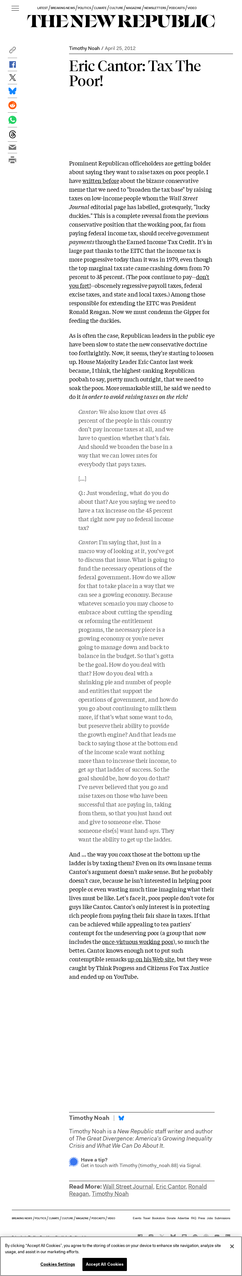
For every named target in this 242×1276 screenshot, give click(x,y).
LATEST (42, 8)
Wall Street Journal (128, 1186)
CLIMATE (100, 8)
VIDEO (192, 8)
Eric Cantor (170, 1186)
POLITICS (84, 8)
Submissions (222, 1218)
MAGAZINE (134, 8)
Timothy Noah (84, 48)
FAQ (193, 1218)
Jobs (210, 1218)
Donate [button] (171, 1218)
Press (201, 1218)
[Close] (232, 1246)
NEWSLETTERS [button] (155, 8)
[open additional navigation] (15, 8)
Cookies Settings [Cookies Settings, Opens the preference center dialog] (57, 1264)
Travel (146, 1218)
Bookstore (158, 1218)
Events (137, 1218)
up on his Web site (151, 959)
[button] (12, 51)
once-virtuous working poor (137, 941)
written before (100, 180)
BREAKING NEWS (63, 8)
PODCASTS (177, 8)
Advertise (183, 1218)
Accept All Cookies (104, 1264)
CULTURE (116, 8)
